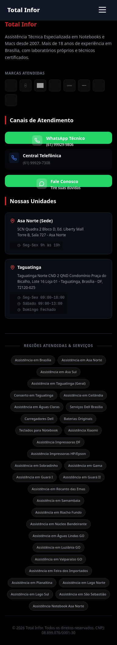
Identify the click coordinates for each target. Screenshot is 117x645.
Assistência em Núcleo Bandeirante (58, 524)
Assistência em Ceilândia (83, 395)
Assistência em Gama (85, 465)
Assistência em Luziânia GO (58, 547)
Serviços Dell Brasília (86, 406)
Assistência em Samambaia (58, 500)
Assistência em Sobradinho (36, 465)
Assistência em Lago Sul (30, 594)
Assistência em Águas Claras (37, 406)
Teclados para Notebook (38, 430)
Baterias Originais (78, 418)
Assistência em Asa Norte (82, 360)
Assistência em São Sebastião (82, 594)
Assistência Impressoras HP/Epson (58, 453)
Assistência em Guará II (82, 477)
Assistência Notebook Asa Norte (58, 606)
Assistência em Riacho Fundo (58, 512)
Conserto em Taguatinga (33, 395)
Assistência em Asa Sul (58, 371)
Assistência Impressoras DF (58, 442)
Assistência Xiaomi (83, 430)
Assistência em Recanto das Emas (58, 489)
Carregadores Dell (39, 418)
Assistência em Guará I (34, 477)
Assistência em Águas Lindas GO (58, 535)
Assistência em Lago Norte (84, 582)
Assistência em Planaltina (32, 582)
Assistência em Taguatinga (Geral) (58, 383)
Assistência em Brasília (33, 360)
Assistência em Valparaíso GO (58, 559)
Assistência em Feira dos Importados (58, 570)
